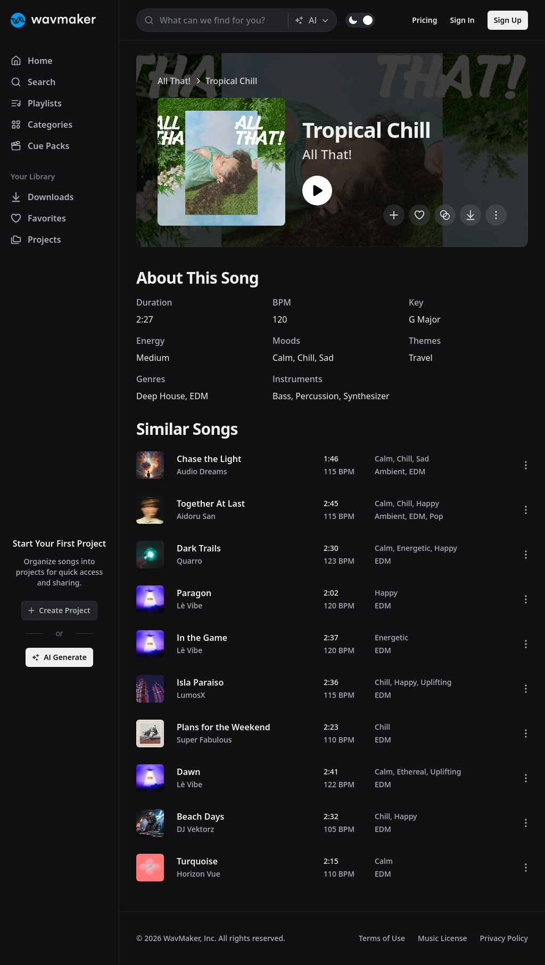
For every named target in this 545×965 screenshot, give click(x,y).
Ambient (390, 471)
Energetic (413, 548)
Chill (306, 358)
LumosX (191, 695)
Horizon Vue (198, 874)
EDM (198, 396)
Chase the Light (209, 459)
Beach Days (200, 816)
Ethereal (411, 771)
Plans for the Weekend (223, 727)
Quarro (189, 561)
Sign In (462, 20)
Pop (436, 516)
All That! (174, 81)
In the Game (202, 638)
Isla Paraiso (200, 682)
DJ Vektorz (195, 829)
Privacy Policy (504, 938)
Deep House (160, 396)
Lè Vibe (189, 605)
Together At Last (211, 503)
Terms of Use (382, 938)
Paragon (194, 593)
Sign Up (508, 20)
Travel (421, 358)
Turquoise (197, 861)
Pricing (424, 20)
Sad (326, 358)
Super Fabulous (204, 740)
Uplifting (435, 682)
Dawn (189, 772)
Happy (427, 503)
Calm (282, 358)
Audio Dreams (202, 471)
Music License (442, 938)
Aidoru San (196, 516)
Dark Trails (199, 548)
